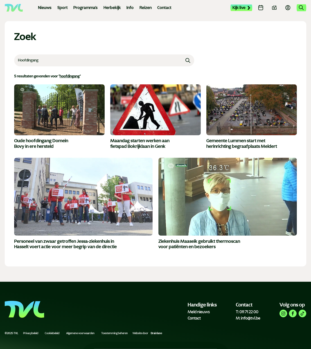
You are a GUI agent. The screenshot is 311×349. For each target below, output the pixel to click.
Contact (164, 7)
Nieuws (45, 7)
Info (130, 7)
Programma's (85, 7)
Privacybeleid (30, 333)
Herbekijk (112, 7)
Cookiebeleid (52, 333)
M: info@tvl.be (248, 318)
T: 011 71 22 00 (247, 312)
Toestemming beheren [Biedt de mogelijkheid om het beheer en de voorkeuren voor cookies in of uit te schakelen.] (114, 333)
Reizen (146, 7)
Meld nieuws (199, 312)
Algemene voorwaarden (80, 333)
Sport (62, 7)
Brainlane (156, 333)
